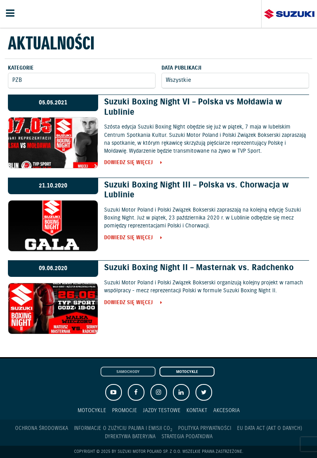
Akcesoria (226, 410)
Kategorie (21, 68)
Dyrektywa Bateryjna (130, 436)
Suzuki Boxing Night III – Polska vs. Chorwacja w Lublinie (196, 190)
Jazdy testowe (161, 410)
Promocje (124, 410)
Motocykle (187, 372)
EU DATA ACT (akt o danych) (269, 428)
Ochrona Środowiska (41, 428)
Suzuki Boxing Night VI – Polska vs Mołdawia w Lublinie (193, 107)
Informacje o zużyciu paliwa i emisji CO (123, 428)
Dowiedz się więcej (128, 163)
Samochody (128, 372)
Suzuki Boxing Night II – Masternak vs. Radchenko (199, 267)
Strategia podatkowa (187, 436)
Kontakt (196, 410)
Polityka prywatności (204, 428)
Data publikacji (181, 68)
